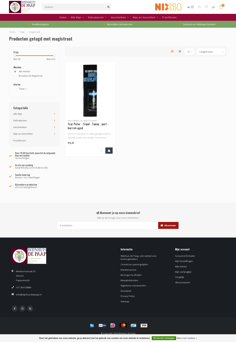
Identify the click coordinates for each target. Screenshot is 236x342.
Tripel (23, 88)
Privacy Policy (128, 296)
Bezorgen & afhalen (131, 275)
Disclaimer (126, 290)
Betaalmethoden (129, 280)
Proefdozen (169, 17)
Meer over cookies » (187, 338)
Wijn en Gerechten (144, 17)
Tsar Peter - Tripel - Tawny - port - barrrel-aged (88, 126)
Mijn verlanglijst (183, 271)
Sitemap (125, 301)
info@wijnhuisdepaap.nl (29, 294)
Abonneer (168, 225)
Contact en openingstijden (134, 264)
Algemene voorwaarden (133, 285)
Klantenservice (128, 269)
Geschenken (118, 17)
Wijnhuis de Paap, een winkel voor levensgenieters (139, 257)
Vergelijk (179, 277)
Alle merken (24, 71)
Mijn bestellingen (184, 261)
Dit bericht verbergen (163, 338)
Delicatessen (96, 17)
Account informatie (185, 255)
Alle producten (182, 282)
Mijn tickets (181, 266)
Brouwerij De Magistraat (30, 75)
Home (63, 17)
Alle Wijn (76, 17)
